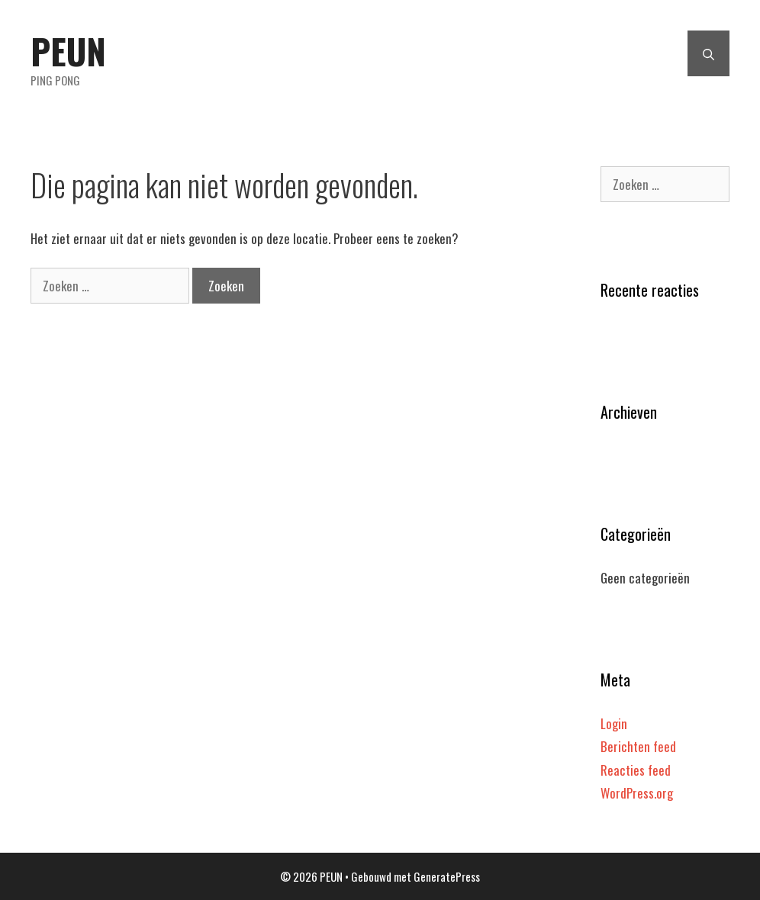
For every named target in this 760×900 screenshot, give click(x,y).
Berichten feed (638, 746)
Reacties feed (636, 769)
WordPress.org (637, 792)
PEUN (68, 50)
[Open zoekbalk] (708, 53)
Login (614, 723)
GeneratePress (447, 876)
